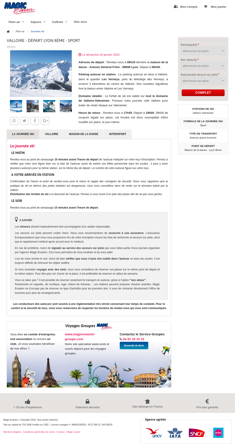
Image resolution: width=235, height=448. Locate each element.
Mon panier (215, 6)
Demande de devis (134, 345)
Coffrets (59, 21)
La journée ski (23, 134)
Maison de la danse (83, 134)
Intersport (117, 134)
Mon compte (185, 6)
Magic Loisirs (73, 432)
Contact (60, 432)
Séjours (38, 21)
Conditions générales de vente (38, 432)
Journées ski (37, 31)
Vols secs (80, 21)
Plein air (16, 21)
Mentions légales (12, 432)
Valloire (51, 134)
